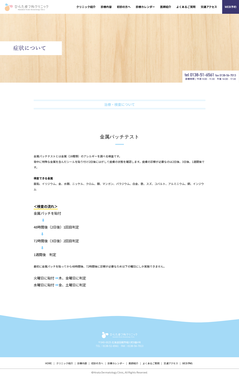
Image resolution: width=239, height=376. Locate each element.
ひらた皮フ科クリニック (29, 7)
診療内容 (106, 7)
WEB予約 (230, 7)
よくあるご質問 (186, 7)
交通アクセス (209, 7)
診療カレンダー (145, 7)
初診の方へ (124, 7)
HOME (48, 363)
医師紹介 (165, 7)
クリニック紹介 (86, 7)
